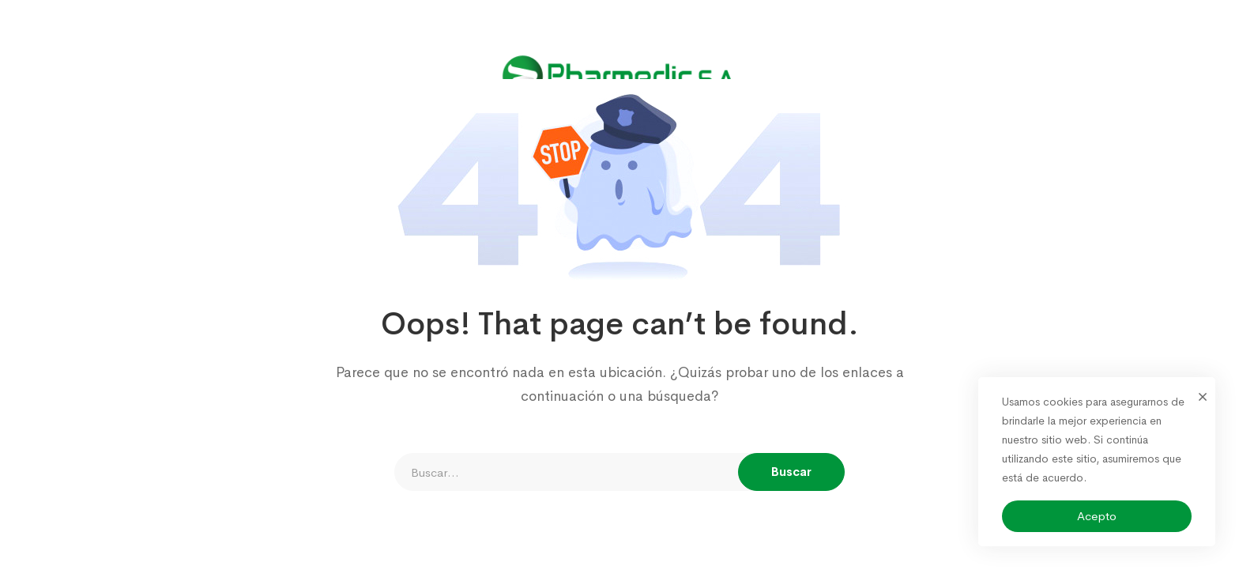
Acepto (1097, 515)
